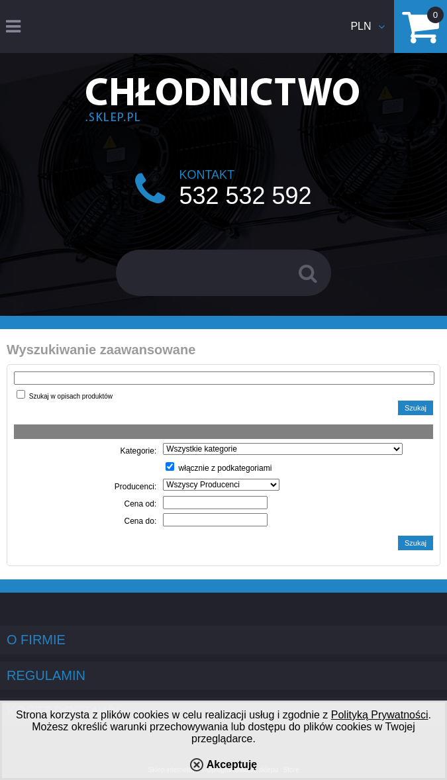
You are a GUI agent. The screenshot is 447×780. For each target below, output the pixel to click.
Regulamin (46, 675)
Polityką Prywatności (379, 714)
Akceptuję (232, 764)
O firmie (36, 639)
